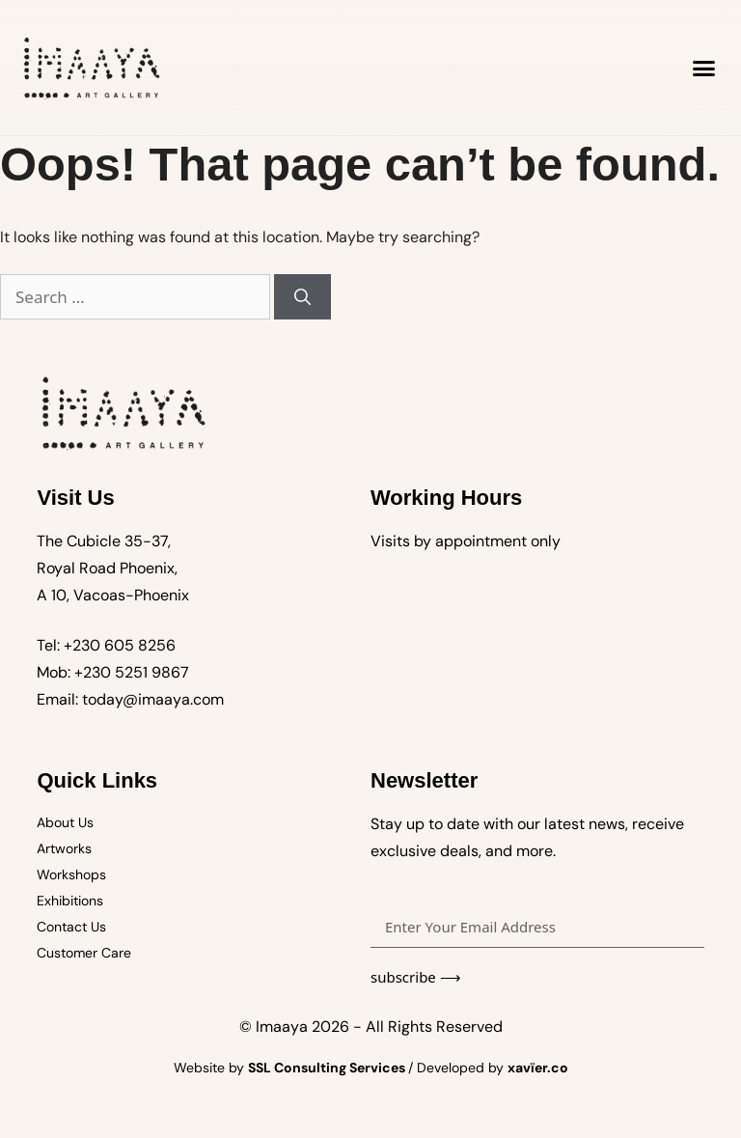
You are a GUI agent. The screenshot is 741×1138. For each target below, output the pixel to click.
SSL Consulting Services (328, 1067)
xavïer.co (538, 1067)
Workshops (71, 874)
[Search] (302, 297)
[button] (704, 67)
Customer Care (84, 952)
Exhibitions (70, 900)
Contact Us (71, 926)
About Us (65, 822)
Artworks (64, 848)
